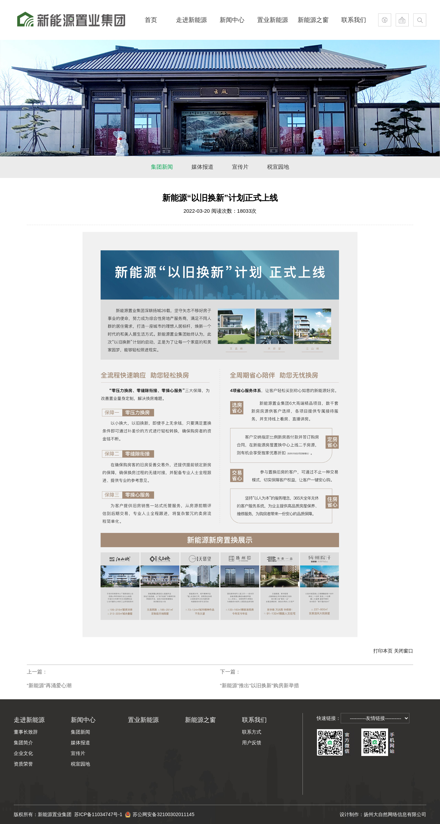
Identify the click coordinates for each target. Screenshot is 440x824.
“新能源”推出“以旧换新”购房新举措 (259, 685)
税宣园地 (80, 764)
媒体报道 (80, 742)
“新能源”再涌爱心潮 (49, 685)
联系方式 (251, 732)
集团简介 (23, 742)
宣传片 (78, 753)
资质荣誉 (23, 764)
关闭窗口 (403, 651)
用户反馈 (251, 742)
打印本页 (383, 651)
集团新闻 (80, 732)
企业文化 (23, 753)
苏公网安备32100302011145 (160, 811)
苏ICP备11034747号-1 (99, 814)
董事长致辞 (26, 732)
